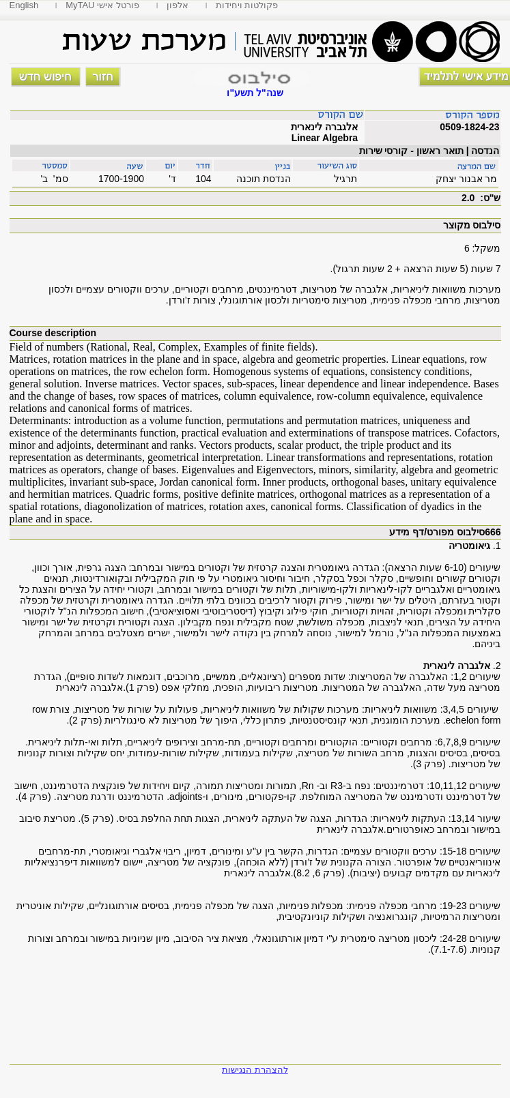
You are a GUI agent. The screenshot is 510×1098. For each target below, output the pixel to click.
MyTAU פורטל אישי (102, 5)
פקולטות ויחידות (247, 5)
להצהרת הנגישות (255, 1070)
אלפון (177, 5)
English (24, 5)
